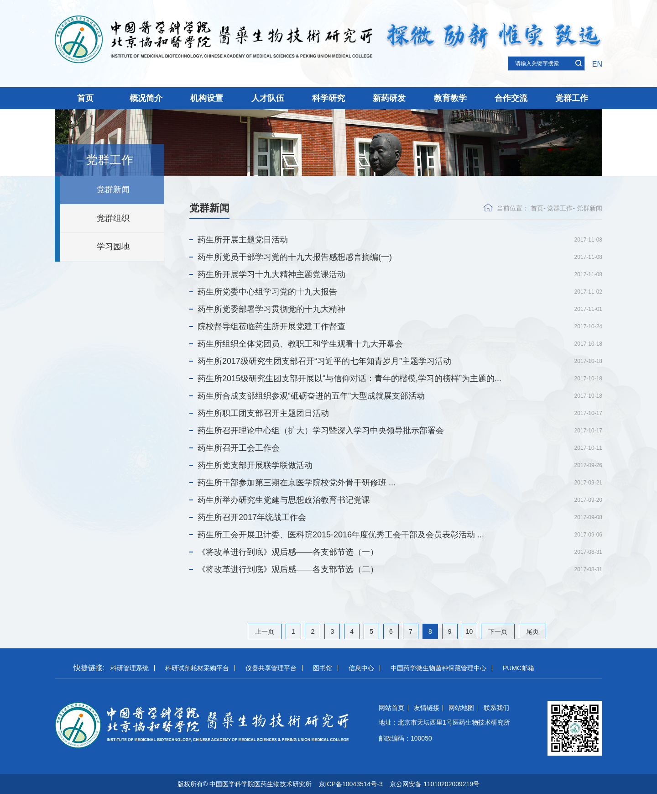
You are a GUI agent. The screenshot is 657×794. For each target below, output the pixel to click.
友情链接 (426, 707)
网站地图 (461, 707)
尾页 (532, 631)
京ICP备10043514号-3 (351, 784)
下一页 (497, 631)
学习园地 (113, 246)
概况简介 (146, 98)
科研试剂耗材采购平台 (197, 668)
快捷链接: (88, 668)
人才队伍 (267, 98)
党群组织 (113, 218)
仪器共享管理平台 (271, 668)
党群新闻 (113, 189)
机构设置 (206, 98)
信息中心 (361, 668)
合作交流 (511, 98)
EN (597, 64)
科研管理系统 (129, 668)
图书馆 (322, 668)
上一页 (264, 631)
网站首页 (391, 707)
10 (469, 631)
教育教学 (450, 98)
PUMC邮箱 (518, 668)
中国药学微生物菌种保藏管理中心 (438, 668)
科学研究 (328, 98)
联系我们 (496, 707)
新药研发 (389, 98)
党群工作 (571, 98)
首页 (85, 98)
